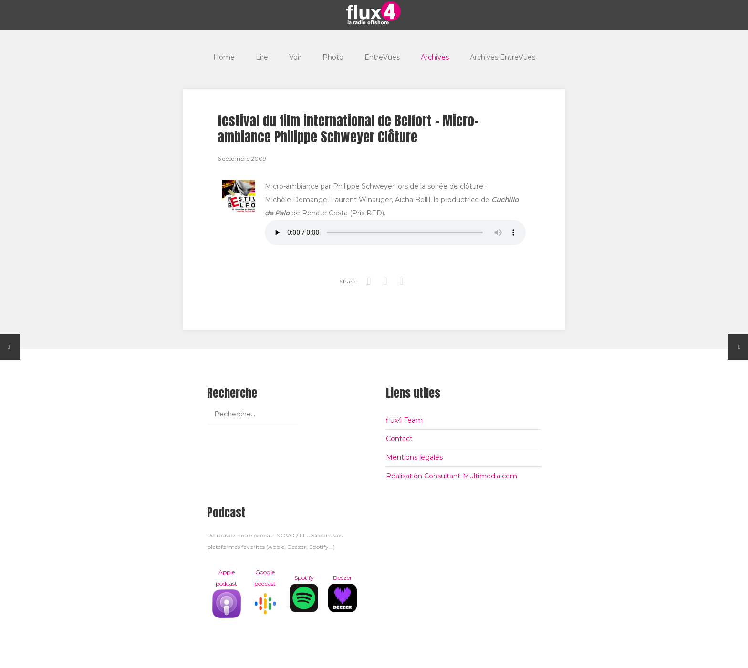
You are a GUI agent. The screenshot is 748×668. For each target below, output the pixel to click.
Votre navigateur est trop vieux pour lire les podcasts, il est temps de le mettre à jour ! (395, 232)
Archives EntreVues (502, 57)
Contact (399, 439)
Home (224, 57)
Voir (295, 57)
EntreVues (382, 57)
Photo (332, 57)
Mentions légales (414, 457)
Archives (435, 57)
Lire (262, 57)
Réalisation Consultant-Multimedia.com (451, 476)
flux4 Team (404, 420)
